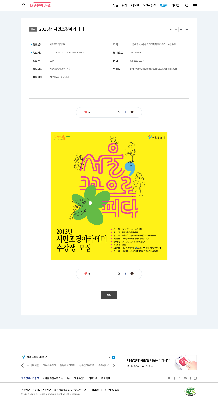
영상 (124, 5)
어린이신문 (149, 5)
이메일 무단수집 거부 (53, 378)
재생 (113, 357)
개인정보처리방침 (30, 378)
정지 (109, 357)
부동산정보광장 (89, 365)
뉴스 (115, 5)
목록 (109, 295)
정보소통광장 (51, 365)
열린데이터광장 (69, 365)
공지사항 (105, 378)
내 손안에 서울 (40, 4)
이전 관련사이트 (22, 365)
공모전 (164, 5)
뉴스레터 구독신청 (76, 378)
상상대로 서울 (34, 365)
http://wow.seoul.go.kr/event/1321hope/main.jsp (153, 68)
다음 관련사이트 (114, 365)
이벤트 (175, 5)
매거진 (135, 5)
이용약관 (93, 378)
